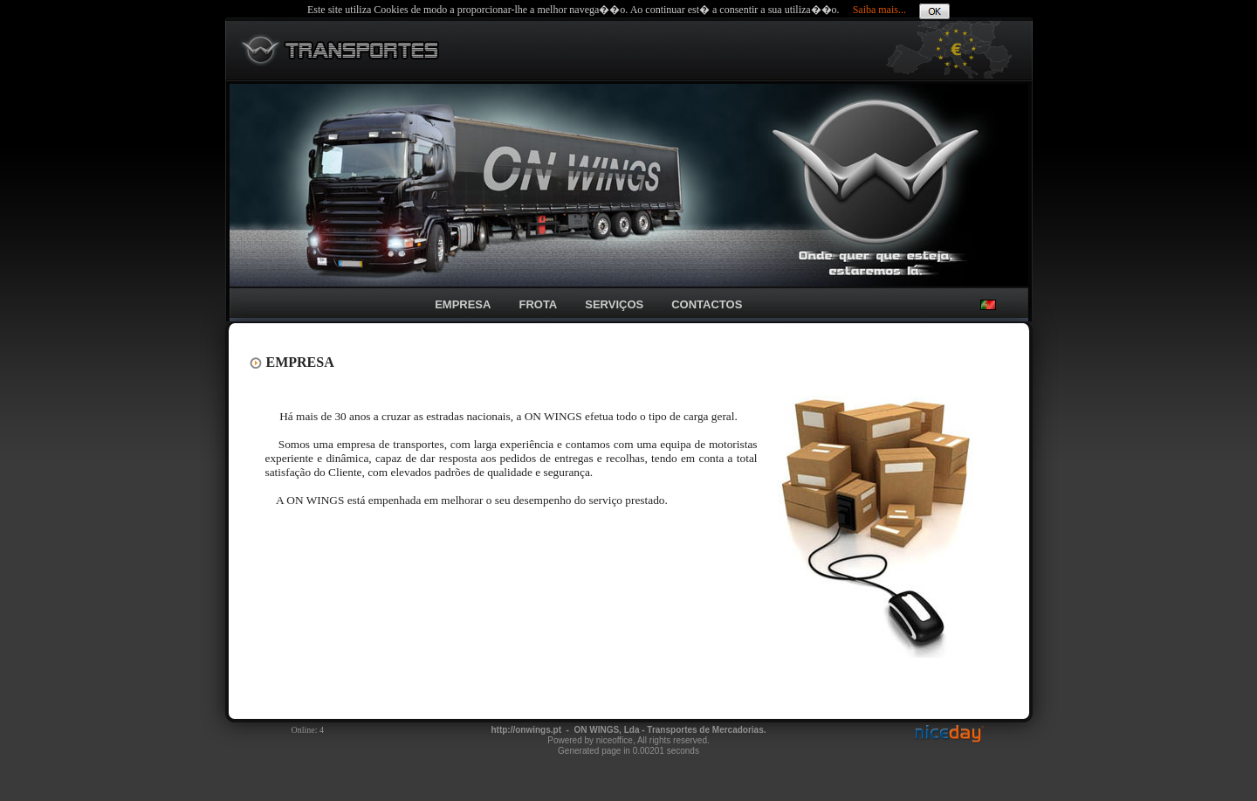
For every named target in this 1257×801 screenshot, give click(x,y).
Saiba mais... (879, 9)
